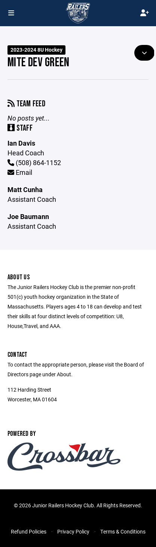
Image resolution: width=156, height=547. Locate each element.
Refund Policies (28, 531)
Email (19, 172)
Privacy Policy (73, 531)
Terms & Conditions (123, 531)
